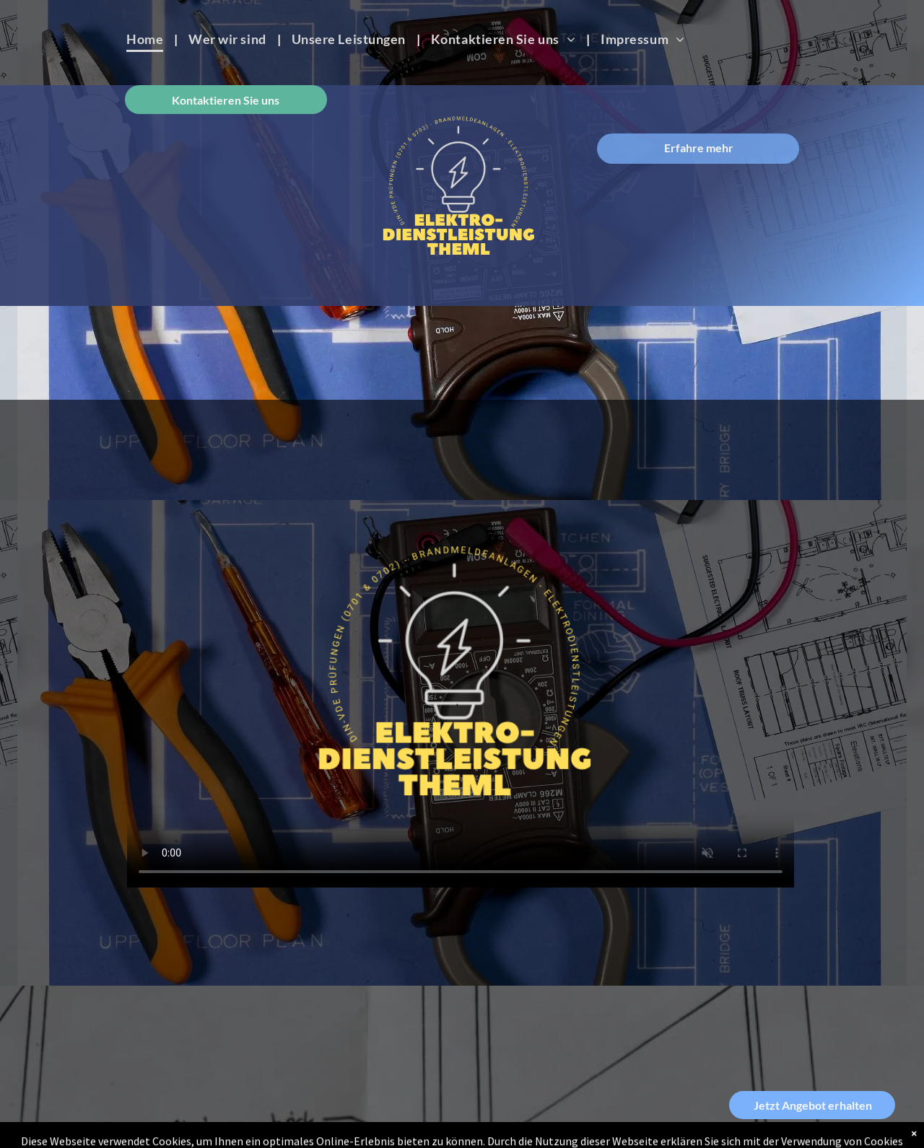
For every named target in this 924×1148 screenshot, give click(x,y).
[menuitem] (147, 39)
